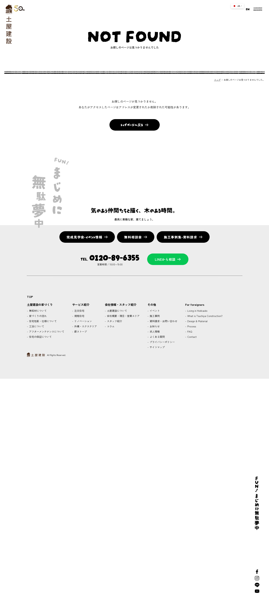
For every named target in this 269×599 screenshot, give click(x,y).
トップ (217, 79)
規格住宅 (79, 316)
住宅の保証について (40, 336)
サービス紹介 (80, 304)
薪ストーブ (80, 331)
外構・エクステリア (85, 326)
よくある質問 (157, 336)
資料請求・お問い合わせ (163, 321)
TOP (30, 296)
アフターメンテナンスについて (46, 331)
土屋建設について (116, 310)
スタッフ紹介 (114, 321)
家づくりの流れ (37, 316)
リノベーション (83, 321)
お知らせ (154, 326)
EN (247, 8)
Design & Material (197, 321)
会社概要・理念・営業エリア (123, 316)
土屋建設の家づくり (40, 304)
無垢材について (37, 310)
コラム (110, 326)
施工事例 (154, 316)
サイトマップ (157, 347)
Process (191, 326)
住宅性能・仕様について (42, 321)
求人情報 (154, 331)
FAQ (189, 331)
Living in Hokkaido (197, 310)
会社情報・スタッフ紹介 (120, 304)
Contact (192, 336)
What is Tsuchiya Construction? (205, 316)
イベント (154, 310)
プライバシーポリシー (162, 342)
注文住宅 (79, 310)
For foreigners (194, 304)
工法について (36, 326)
